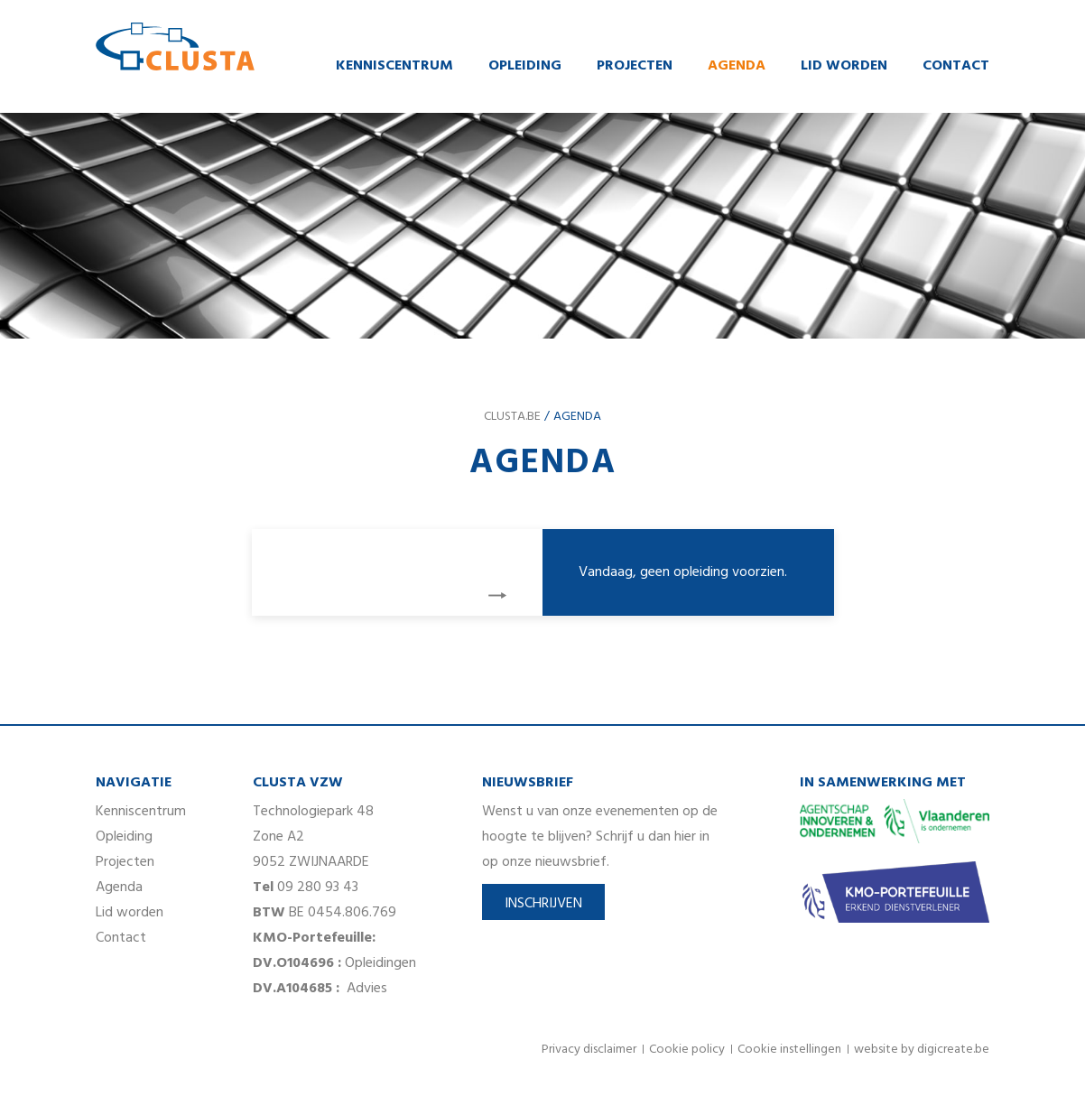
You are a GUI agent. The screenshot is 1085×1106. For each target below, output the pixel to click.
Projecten (634, 66)
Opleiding (524, 66)
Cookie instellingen (789, 1049)
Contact (956, 66)
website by (921, 1049)
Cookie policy (687, 1049)
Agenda (736, 66)
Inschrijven (543, 903)
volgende (497, 595)
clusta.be (512, 416)
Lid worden (844, 66)
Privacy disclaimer (589, 1049)
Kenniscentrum (394, 66)
